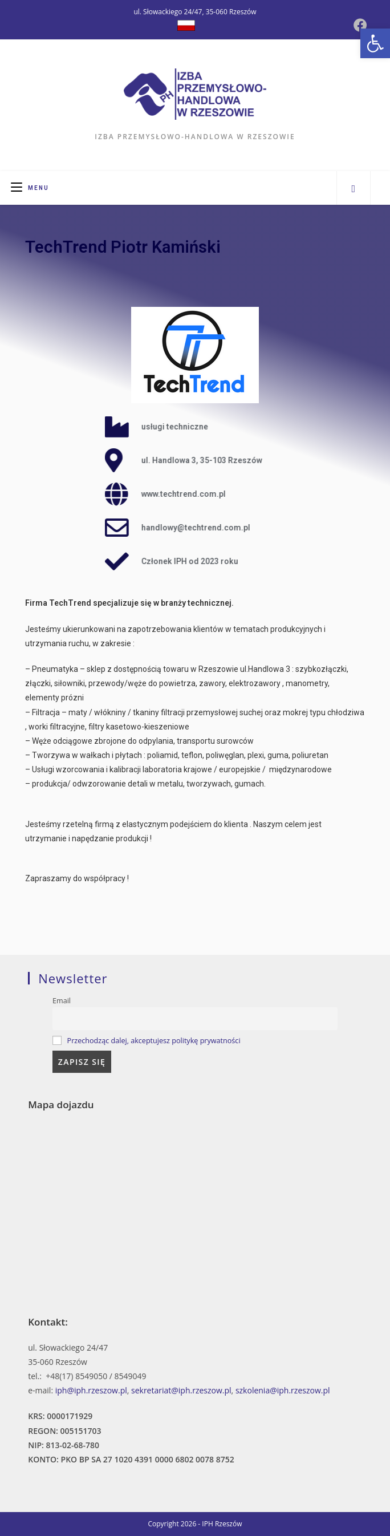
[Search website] (353, 188)
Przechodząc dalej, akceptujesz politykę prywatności (154, 1040)
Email (61, 1001)
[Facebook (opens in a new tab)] (360, 25)
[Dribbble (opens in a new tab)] (186, 25)
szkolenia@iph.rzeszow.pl (282, 1390)
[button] (375, 43)
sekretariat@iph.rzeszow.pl (181, 1390)
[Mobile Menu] (30, 188)
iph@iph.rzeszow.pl (91, 1390)
